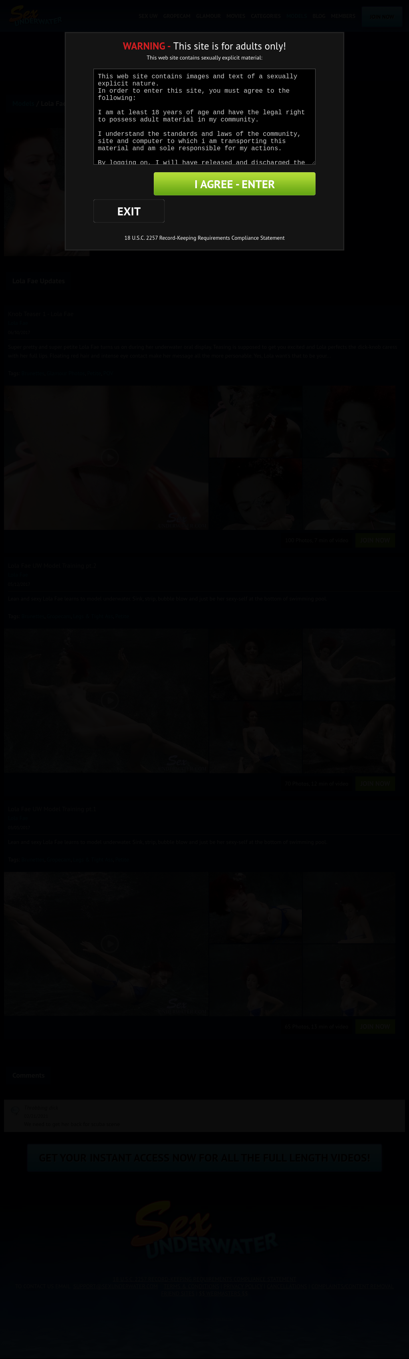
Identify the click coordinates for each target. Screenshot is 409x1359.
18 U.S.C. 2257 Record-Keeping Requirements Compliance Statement (204, 211)
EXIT (121, 184)
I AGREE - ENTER (237, 184)
